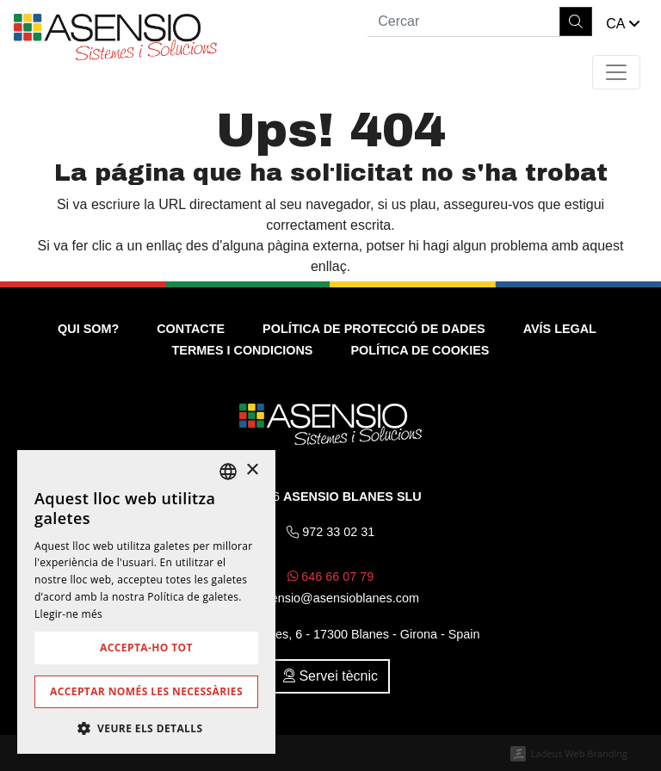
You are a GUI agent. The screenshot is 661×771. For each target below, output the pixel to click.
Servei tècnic (330, 676)
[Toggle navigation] (616, 72)
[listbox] (228, 471)
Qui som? (88, 329)
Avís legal (559, 329)
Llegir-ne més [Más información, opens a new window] (68, 614)
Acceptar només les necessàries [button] (146, 691)
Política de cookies (419, 350)
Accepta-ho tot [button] (146, 647)
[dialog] (146, 602)
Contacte (191, 329)
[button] (623, 24)
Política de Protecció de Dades (374, 329)
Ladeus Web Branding (579, 753)
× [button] (251, 470)
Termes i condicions (242, 350)
